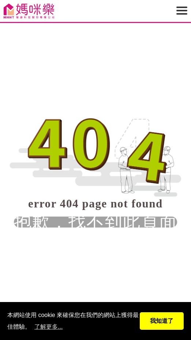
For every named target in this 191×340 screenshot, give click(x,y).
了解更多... (48, 327)
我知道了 (161, 321)
